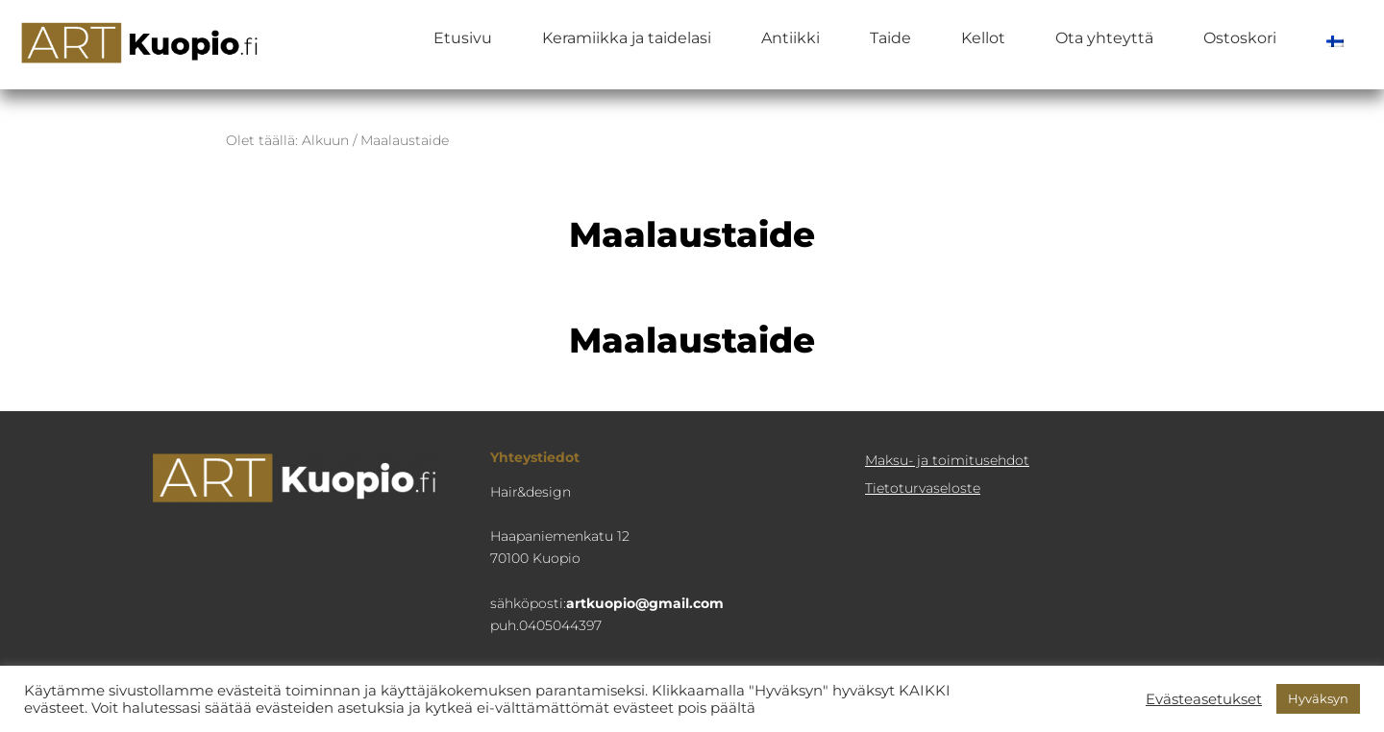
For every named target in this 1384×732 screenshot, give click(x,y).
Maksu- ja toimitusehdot (947, 460)
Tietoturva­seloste (922, 488)
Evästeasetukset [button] (1204, 699)
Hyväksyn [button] (1318, 698)
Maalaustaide (692, 340)
